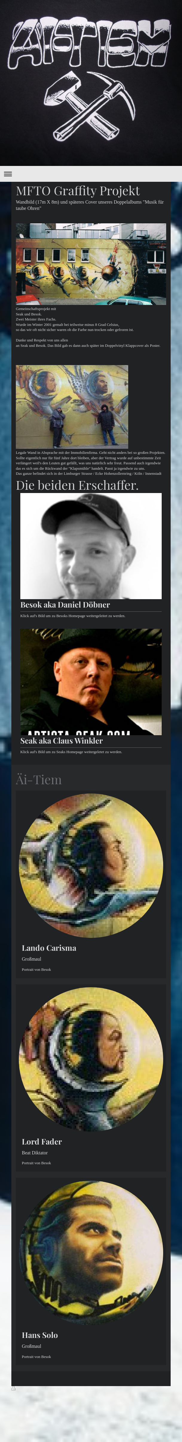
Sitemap (53, 1388)
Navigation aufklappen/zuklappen (91, 173)
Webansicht (160, 1394)
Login (165, 1388)
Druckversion (27, 1388)
